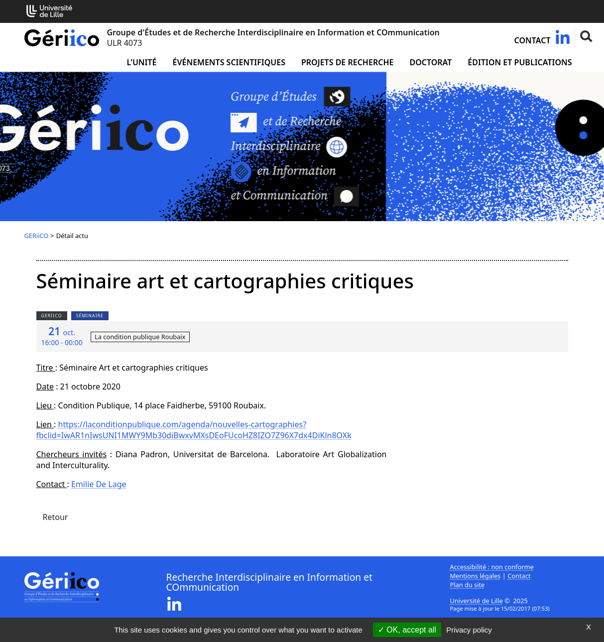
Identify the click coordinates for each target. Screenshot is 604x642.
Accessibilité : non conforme (492, 566)
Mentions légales (475, 575)
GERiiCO (36, 235)
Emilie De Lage (98, 484)
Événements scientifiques (229, 62)
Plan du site (467, 584)
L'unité (141, 62)
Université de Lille (476, 600)
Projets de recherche (347, 62)
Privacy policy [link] (469, 630)
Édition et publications (520, 62)
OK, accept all (407, 630)
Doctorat (430, 62)
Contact (532, 40)
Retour (55, 517)
